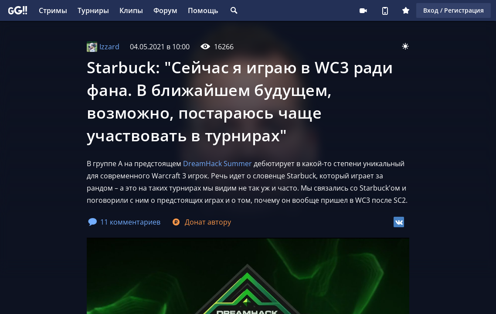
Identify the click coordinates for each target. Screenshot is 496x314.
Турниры (93, 10)
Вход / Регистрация (453, 10)
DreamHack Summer (218, 163)
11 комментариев (124, 222)
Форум (165, 10)
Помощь (203, 10)
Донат (201, 222)
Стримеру (363, 10)
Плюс (406, 10)
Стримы (53, 10)
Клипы (131, 10)
